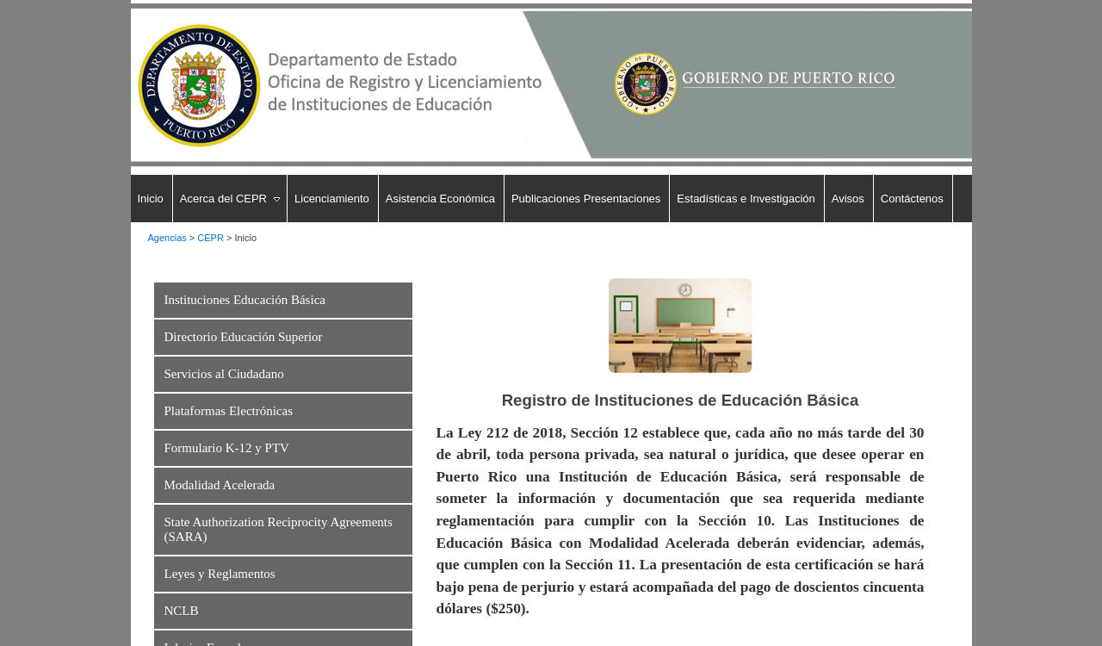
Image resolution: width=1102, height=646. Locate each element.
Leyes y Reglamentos (220, 574)
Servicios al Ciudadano (224, 374)
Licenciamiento (331, 198)
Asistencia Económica (440, 198)
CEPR (210, 238)
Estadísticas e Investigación (745, 198)
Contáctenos (912, 198)
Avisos (848, 198)
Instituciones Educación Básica (244, 300)
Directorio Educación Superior (243, 337)
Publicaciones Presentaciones (585, 198)
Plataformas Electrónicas (229, 411)
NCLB (181, 611)
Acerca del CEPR (223, 198)
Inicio (151, 198)
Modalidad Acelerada (220, 485)
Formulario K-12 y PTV (226, 448)
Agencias (167, 238)
